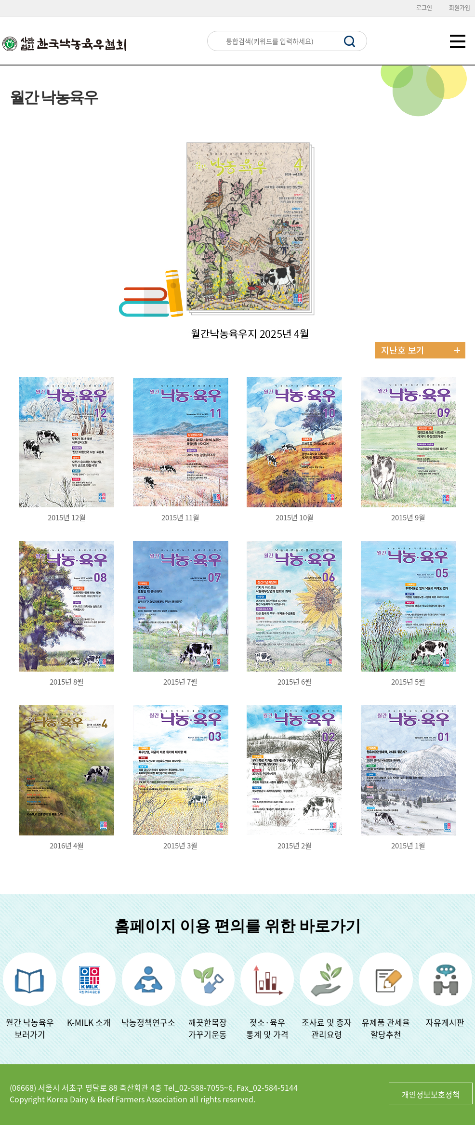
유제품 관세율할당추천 (386, 1028)
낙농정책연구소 (148, 1022)
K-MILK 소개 (89, 1022)
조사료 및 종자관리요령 (327, 1028)
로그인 (424, 7)
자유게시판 (445, 1022)
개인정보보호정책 (431, 1094)
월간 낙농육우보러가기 (30, 1028)
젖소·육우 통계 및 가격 (267, 1028)
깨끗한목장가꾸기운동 (207, 1028)
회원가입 (459, 7)
